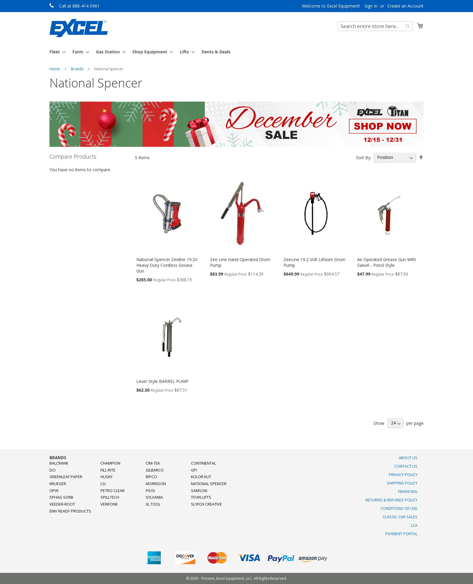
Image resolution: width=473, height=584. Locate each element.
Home (55, 68)
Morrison (156, 483)
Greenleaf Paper (65, 476)
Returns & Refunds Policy (391, 500)
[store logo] (78, 28)
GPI (194, 470)
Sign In (370, 6)
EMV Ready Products (70, 511)
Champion (110, 463)
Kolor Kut (201, 476)
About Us (408, 457)
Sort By (363, 157)
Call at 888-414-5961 (79, 6)
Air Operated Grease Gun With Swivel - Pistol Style (386, 262)
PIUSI (150, 490)
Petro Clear (112, 490)
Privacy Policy (403, 474)
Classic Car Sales (400, 516)
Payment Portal (401, 533)
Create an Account (405, 6)
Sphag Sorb (61, 497)
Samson (199, 490)
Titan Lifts (201, 497)
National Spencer (209, 483)
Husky (106, 476)
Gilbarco (155, 470)
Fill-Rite (108, 470)
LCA (414, 525)
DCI (52, 470)
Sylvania (154, 497)
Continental (203, 463)
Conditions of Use (399, 508)
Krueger (57, 483)
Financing (407, 491)
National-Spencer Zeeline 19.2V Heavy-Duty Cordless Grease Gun (166, 265)
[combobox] (375, 26)
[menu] (236, 52)
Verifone (109, 504)
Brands (77, 68)
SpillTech (109, 497)
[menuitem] (56, 52)
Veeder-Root (62, 504)
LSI (103, 483)
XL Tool (153, 504)
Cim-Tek (153, 463)
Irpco (151, 476)
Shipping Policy (402, 483)
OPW (54, 490)
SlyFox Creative (206, 504)
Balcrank (58, 463)
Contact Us (405, 466)
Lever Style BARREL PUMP (162, 381)
